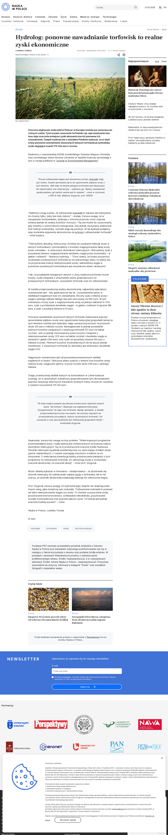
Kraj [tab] (157, 61)
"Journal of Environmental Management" (77, 160)
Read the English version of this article (31, 55)
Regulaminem (93, 637)
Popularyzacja (71, 21)
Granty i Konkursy (91, 21)
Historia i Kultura (22, 17)
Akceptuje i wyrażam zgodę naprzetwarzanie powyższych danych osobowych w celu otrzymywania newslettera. (85, 678)
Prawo (56, 21)
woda (65, 528)
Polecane (140, 279)
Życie (64, 17)
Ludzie (123, 21)
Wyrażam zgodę (68, 820)
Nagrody (45, 21)
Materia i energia (90, 17)
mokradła (93, 179)
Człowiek (40, 17)
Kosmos (6, 17)
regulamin (67, 677)
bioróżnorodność (83, 528)
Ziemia (73, 17)
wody (78, 474)
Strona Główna (153, 29)
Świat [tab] (163, 61)
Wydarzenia (110, 21)
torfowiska (51, 528)
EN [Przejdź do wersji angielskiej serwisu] (165, 7)
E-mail (55, 665)
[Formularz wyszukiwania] (117, 7)
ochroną (79, 232)
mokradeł (77, 213)
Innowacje (32, 21)
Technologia (109, 17)
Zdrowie (53, 17)
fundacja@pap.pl (118, 809)
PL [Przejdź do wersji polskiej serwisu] (160, 7)
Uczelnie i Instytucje (13, 21)
